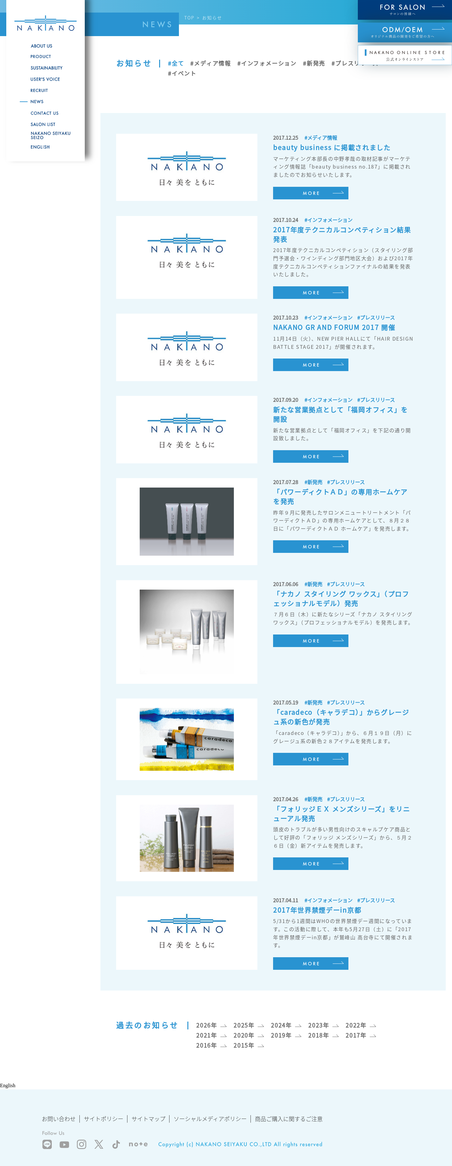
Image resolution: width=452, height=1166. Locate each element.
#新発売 (314, 63)
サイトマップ (148, 1119)
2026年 (206, 1025)
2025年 (244, 1025)
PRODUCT (45, 56)
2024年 (281, 1025)
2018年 (318, 1035)
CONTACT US (45, 113)
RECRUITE (45, 90)
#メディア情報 (210, 63)
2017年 (356, 1035)
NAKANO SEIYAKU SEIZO (45, 135)
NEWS (45, 101)
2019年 (281, 1035)
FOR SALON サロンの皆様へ (405, 10)
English (45, 147)
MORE (310, 193)
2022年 (356, 1025)
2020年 (244, 1035)
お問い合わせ (59, 1119)
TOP (189, 17)
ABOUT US (45, 46)
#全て (176, 63)
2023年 (318, 1025)
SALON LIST (45, 124)
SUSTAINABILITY (45, 68)
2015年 (244, 1045)
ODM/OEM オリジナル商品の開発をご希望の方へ (405, 32)
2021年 (206, 1035)
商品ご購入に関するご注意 (289, 1119)
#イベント (182, 73)
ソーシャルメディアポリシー (210, 1119)
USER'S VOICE (45, 79)
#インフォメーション (267, 63)
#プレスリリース (354, 63)
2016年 (206, 1045)
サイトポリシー (103, 1119)
